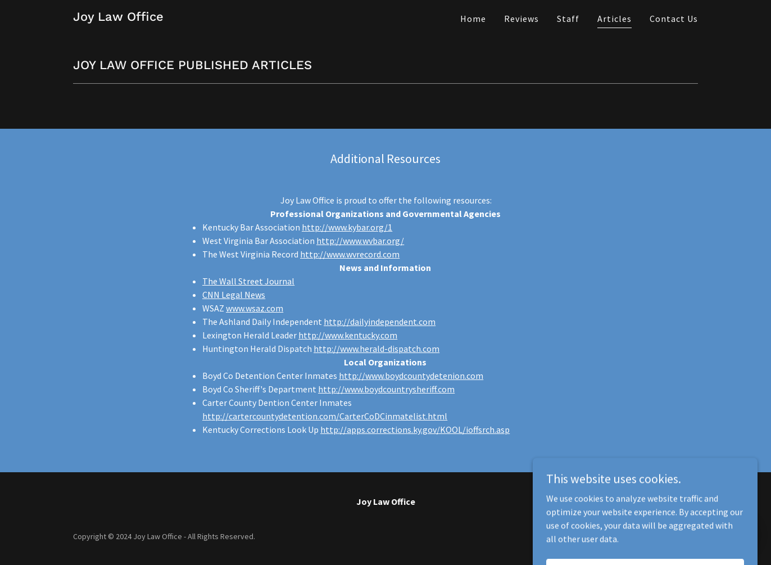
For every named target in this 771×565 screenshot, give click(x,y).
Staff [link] (568, 18)
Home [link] (473, 18)
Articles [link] (614, 18)
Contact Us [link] (674, 18)
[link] (118, 17)
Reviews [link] (521, 18)
